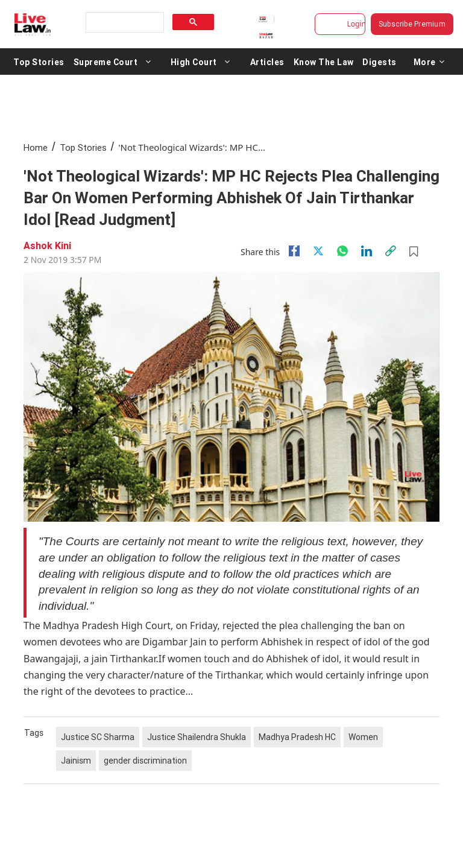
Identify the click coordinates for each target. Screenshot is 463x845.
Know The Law (324, 61)
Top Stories (39, 61)
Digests (379, 61)
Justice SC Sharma (97, 737)
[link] (390, 250)
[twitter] (318, 250)
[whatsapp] (342, 250)
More (429, 61)
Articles (267, 61)
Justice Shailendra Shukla (196, 737)
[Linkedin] (366, 250)
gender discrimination (145, 760)
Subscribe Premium (412, 23)
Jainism (76, 760)
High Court (194, 61)
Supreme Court (106, 61)
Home (36, 147)
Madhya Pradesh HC (297, 737)
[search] (124, 23)
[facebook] (294, 250)
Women (363, 737)
